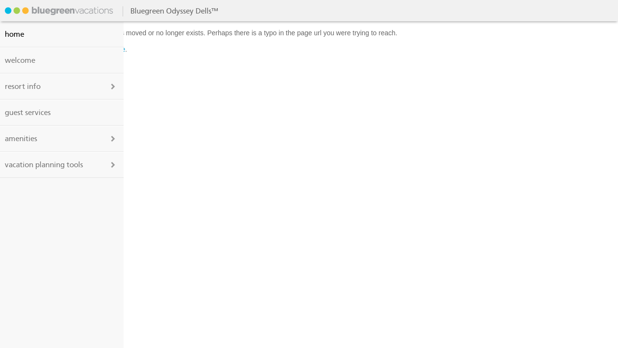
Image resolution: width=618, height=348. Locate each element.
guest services (28, 112)
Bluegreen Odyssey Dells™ (58, 10)
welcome (20, 60)
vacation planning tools (44, 164)
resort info (23, 86)
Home (14, 34)
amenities (21, 138)
